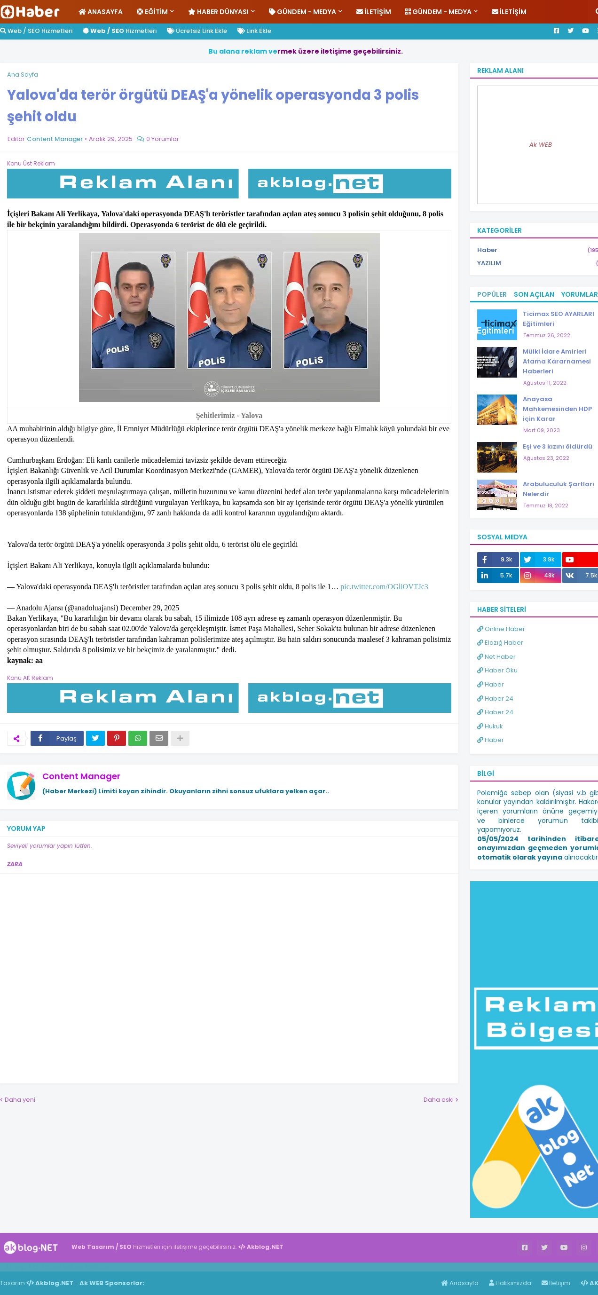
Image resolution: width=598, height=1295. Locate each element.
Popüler (492, 294)
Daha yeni (20, 1099)
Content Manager (81, 776)
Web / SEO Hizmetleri (36, 30)
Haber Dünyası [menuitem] (218, 11)
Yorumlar (579, 294)
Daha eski (439, 1099)
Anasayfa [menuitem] (101, 11)
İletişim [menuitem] (373, 11)
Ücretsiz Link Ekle (197, 30)
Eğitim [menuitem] (152, 11)
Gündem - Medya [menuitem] (302, 11)
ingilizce (97, 1266)
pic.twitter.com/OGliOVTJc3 (384, 587)
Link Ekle (254, 30)
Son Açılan (534, 294)
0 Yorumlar (162, 138)
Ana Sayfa (22, 74)
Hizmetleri (120, 30)
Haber (52, 1266)
